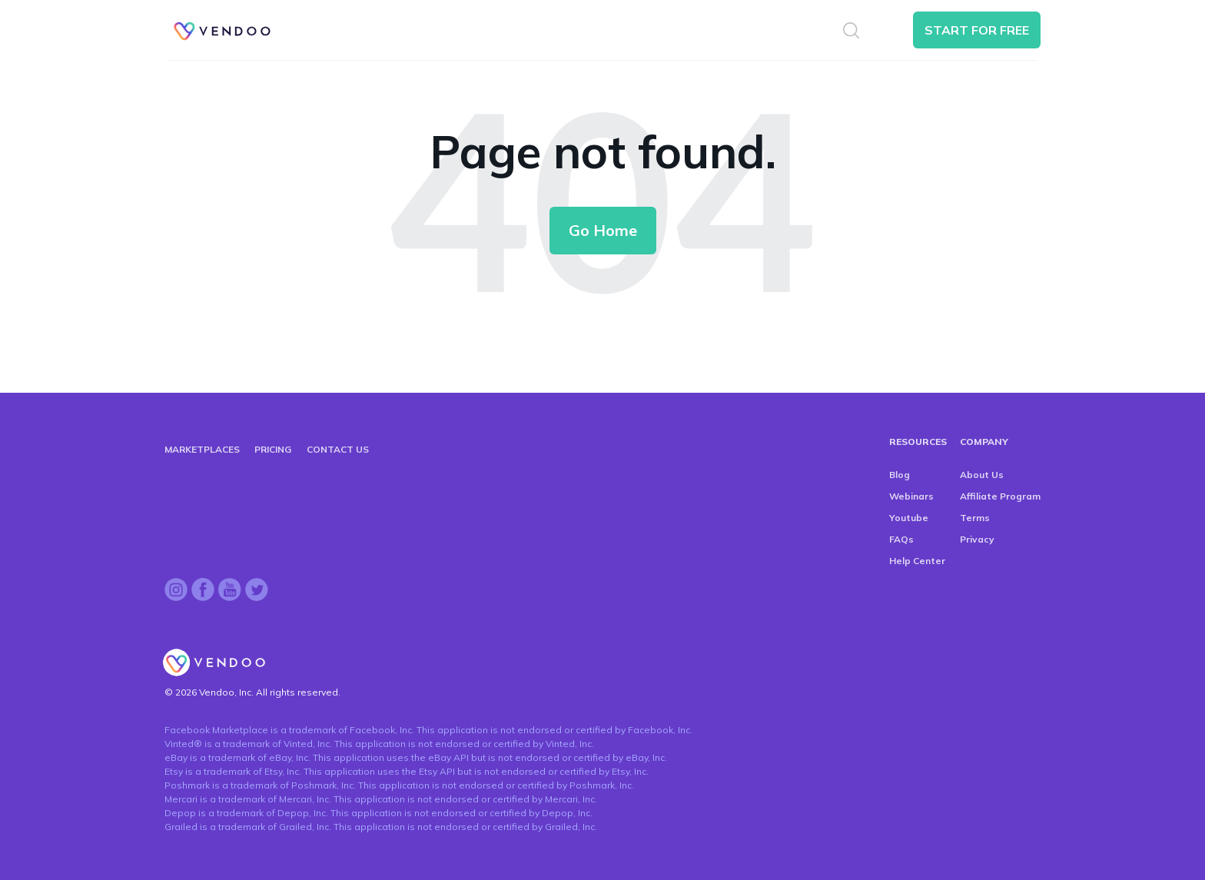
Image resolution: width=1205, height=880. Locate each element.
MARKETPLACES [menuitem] (202, 449)
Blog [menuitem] (899, 474)
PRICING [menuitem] (272, 449)
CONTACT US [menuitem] (338, 449)
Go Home (603, 230)
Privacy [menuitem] (977, 539)
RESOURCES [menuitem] (918, 441)
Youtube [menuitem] (908, 517)
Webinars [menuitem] (911, 496)
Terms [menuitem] (975, 517)
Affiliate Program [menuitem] (1000, 496)
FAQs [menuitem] (901, 539)
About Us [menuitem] (982, 474)
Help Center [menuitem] (917, 560)
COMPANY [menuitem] (984, 441)
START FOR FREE (976, 30)
